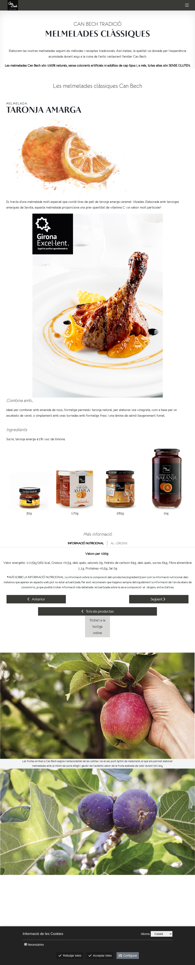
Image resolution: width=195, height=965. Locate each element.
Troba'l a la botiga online (97, 626)
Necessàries (36, 944)
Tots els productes (97, 611)
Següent (158, 599)
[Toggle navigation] (187, 5)
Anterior (36, 599)
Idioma (145, 934)
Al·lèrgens (119, 543)
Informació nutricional (86, 543)
